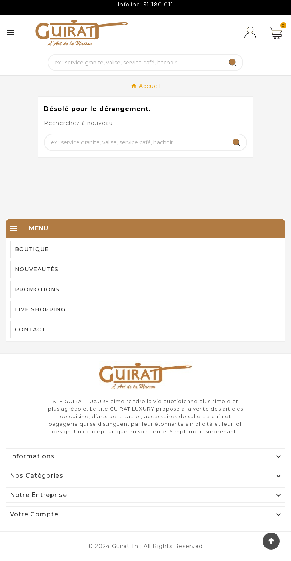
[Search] (232, 62)
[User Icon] (251, 32)
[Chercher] (135, 62)
